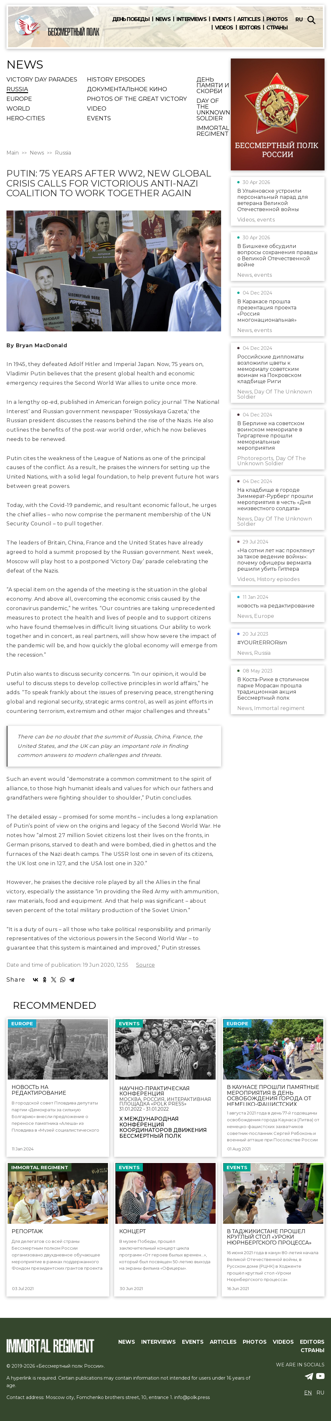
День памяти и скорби (213, 86)
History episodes (116, 80)
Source (145, 965)
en (308, 1393)
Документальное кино (127, 89)
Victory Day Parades (41, 80)
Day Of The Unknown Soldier (213, 110)
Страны (276, 27)
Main (12, 153)
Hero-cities (25, 118)
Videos (224, 27)
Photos (276, 19)
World (18, 109)
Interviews (191, 19)
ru (299, 19)
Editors (250, 27)
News (162, 19)
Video (96, 109)
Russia (17, 89)
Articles (248, 19)
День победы (131, 19)
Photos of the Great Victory (137, 99)
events (99, 118)
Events (221, 19)
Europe (19, 99)
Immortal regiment (213, 131)
